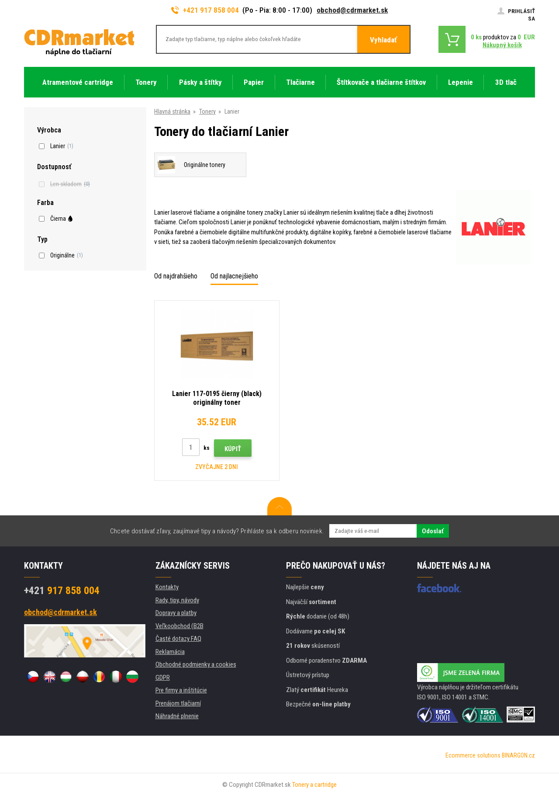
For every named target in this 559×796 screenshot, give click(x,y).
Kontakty (167, 587)
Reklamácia (170, 652)
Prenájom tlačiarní (178, 703)
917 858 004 (62, 590)
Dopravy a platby (176, 613)
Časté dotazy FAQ (178, 639)
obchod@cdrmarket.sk (352, 10)
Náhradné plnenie (177, 716)
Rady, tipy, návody (177, 600)
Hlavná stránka (172, 111)
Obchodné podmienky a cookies (195, 664)
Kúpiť (232, 449)
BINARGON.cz (518, 755)
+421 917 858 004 (205, 10)
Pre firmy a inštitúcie (181, 690)
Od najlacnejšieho (234, 276)
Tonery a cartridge (314, 785)
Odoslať (433, 531)
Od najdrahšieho (175, 276)
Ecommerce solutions (472, 755)
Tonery (207, 111)
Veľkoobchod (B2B (179, 626)
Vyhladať (383, 39)
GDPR (162, 677)
